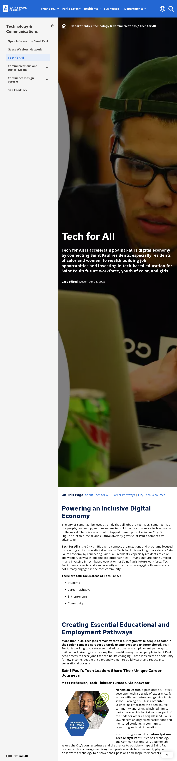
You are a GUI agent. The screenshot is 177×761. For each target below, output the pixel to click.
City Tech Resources (151, 495)
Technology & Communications (22, 29)
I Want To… (50, 8)
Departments (135, 8)
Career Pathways (123, 495)
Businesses (112, 8)
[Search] (171, 9)
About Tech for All (97, 495)
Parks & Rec (71, 8)
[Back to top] (167, 755)
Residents (92, 8)
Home (64, 26)
